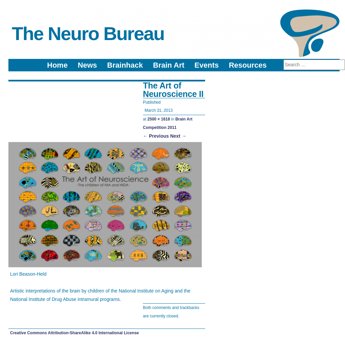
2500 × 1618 (158, 119)
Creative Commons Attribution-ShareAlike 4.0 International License (74, 333)
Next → (178, 136)
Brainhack (125, 65)
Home (57, 65)
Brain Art (168, 65)
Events (206, 65)
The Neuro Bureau (88, 33)
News (87, 65)
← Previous (156, 136)
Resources (248, 65)
